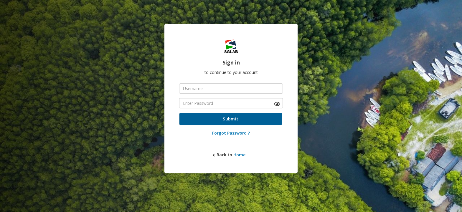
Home (239, 155)
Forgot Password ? (231, 133)
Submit (230, 119)
